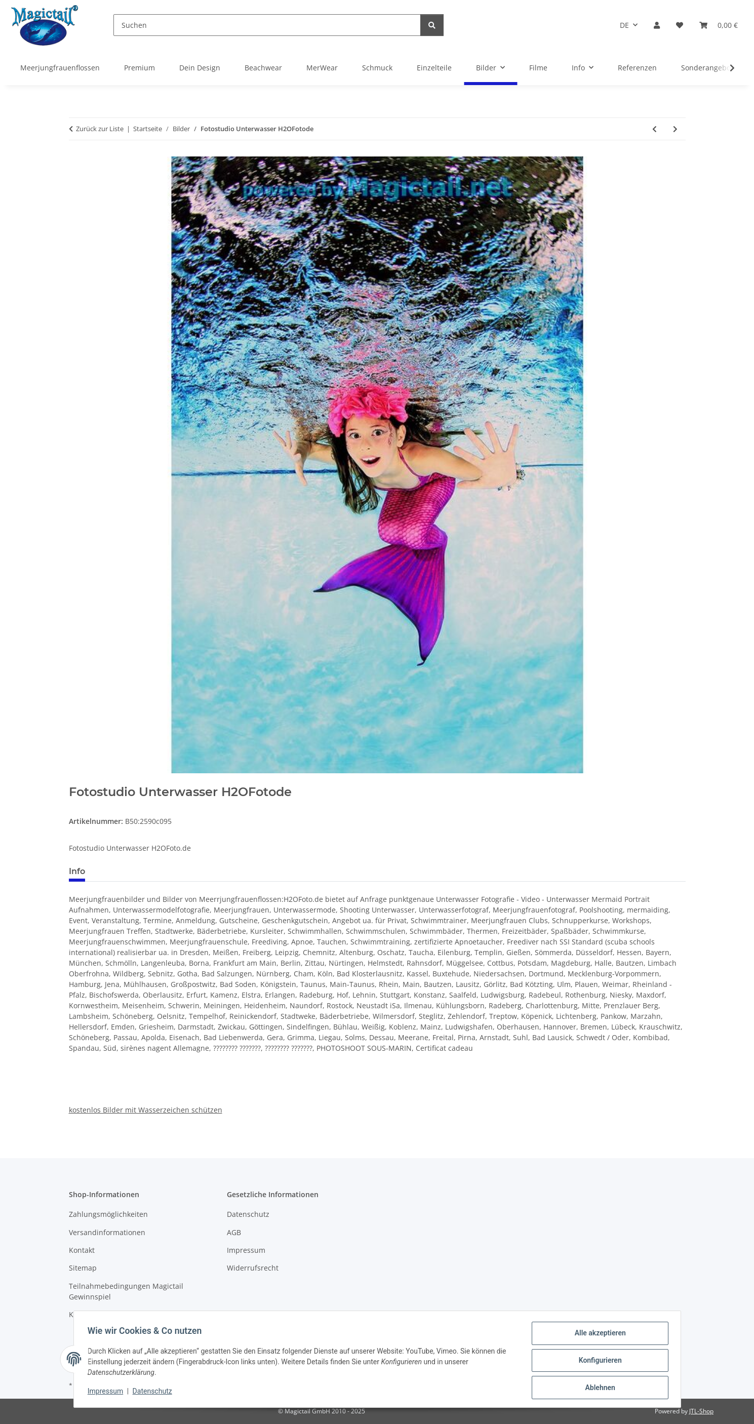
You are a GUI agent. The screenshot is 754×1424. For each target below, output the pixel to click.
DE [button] (624, 25)
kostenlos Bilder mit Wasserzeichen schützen (145, 1110)
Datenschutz (154, 1393)
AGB (234, 1232)
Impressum (108, 1393)
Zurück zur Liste (100, 128)
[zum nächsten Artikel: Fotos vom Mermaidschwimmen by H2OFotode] (675, 129)
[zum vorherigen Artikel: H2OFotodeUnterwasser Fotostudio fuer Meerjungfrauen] (654, 129)
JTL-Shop (701, 1411)
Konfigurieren (597, 1362)
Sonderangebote (709, 67)
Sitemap (83, 1268)
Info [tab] (77, 871)
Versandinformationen (107, 1232)
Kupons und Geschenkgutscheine (126, 1314)
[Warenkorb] (718, 25)
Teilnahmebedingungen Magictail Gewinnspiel (126, 1291)
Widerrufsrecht (253, 1268)
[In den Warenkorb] (77, 779)
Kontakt (82, 1250)
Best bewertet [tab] (131, 871)
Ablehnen (598, 1388)
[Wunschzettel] (679, 25)
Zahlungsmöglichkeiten (108, 1214)
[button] (657, 25)
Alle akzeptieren (597, 1335)
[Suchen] (267, 25)
